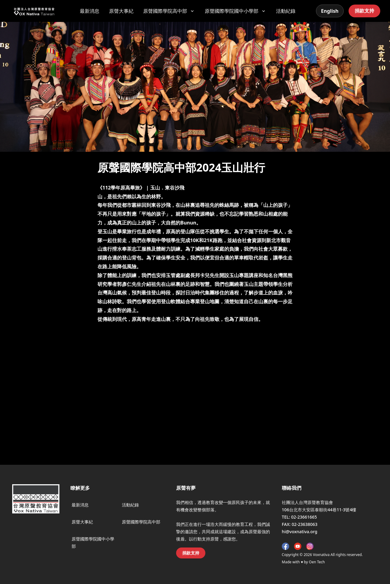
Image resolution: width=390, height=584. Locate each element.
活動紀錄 (286, 11)
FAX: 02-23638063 (299, 524)
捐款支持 (364, 10)
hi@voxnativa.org (299, 531)
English (330, 11)
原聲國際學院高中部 (141, 522)
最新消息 (89, 11)
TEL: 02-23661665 (299, 517)
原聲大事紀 (121, 11)
